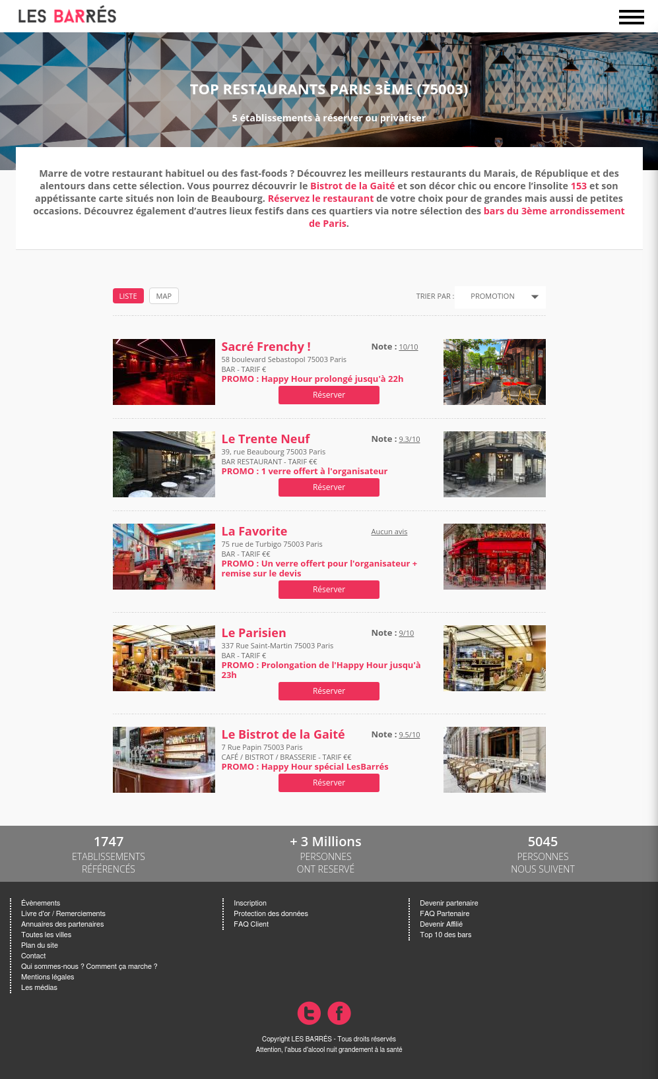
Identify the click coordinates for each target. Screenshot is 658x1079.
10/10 (408, 347)
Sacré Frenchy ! (266, 346)
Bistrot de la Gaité (352, 185)
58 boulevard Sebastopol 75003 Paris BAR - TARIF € (313, 369)
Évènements (40, 903)
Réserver (329, 394)
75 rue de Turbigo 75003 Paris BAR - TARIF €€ (320, 558)
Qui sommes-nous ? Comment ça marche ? (89, 966)
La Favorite (255, 531)
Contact (33, 956)
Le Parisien (254, 632)
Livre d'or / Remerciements (63, 913)
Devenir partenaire (449, 903)
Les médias (39, 987)
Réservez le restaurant (321, 198)
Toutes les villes (46, 935)
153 (579, 185)
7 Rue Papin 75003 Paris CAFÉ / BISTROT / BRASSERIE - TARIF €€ (305, 757)
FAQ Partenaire (444, 913)
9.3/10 (409, 439)
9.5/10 (409, 734)
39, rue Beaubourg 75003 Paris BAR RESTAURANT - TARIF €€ (305, 461)
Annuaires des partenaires (62, 924)
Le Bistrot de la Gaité (283, 734)
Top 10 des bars (445, 935)
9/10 (406, 633)
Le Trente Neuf (266, 439)
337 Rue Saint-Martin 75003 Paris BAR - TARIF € (321, 660)
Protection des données (271, 913)
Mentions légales (47, 977)
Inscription (250, 903)
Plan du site (39, 945)
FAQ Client (251, 924)
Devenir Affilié (441, 924)
